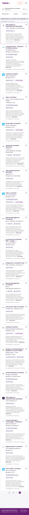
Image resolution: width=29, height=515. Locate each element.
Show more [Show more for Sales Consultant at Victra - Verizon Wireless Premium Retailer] (14, 117)
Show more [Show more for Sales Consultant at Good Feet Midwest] (16, 211)
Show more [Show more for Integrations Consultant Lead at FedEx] (18, 276)
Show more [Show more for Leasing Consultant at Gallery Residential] (19, 90)
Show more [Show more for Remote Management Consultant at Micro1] (18, 232)
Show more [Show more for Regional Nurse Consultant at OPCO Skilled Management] (8, 462)
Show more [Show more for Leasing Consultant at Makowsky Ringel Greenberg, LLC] (22, 342)
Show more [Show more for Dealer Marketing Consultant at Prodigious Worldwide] (14, 390)
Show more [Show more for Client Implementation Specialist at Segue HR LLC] (19, 186)
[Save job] (26, 24)
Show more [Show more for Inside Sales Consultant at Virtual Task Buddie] (13, 139)
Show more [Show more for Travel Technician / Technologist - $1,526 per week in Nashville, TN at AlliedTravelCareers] (8, 440)
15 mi (25, 9)
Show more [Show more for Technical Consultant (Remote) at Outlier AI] (20, 164)
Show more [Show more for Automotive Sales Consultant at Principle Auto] (12, 320)
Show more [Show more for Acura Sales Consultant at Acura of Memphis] (21, 486)
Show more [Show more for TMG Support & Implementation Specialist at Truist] (17, 40)
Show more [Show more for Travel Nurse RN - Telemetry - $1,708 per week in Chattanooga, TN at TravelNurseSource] (8, 67)
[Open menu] (26, 3)
